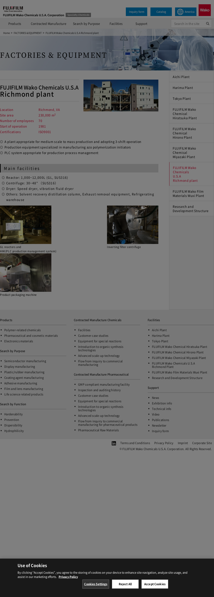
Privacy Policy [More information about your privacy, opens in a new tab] (68, 580)
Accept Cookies (154, 587)
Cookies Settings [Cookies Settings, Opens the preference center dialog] (95, 587)
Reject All (125, 587)
